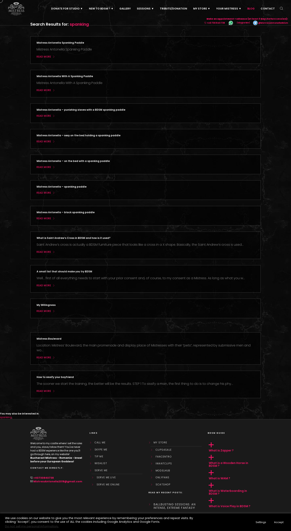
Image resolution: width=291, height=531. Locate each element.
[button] (234, 447)
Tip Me (99, 456)
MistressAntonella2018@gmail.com (57, 481)
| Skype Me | (243, 22)
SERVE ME (101, 470)
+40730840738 (43, 478)
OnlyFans (163, 477)
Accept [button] (279, 522)
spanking (6, 417)
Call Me (100, 442)
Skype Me (101, 449)
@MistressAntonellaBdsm (270, 22)
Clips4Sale (164, 449)
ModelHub (163, 470)
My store (160, 442)
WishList (101, 463)
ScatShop (163, 484)
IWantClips (164, 463)
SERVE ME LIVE (106, 477)
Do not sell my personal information (31, 526)
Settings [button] (261, 522)
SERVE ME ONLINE (108, 484)
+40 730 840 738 (216, 22)
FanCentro (164, 456)
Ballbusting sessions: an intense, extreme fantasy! (175, 506)
